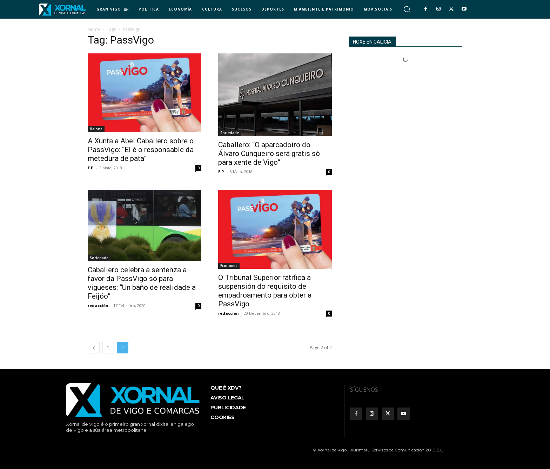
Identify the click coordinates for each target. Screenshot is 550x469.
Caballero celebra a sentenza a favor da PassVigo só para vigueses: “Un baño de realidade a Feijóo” (142, 283)
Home (94, 29)
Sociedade (229, 132)
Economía (228, 265)
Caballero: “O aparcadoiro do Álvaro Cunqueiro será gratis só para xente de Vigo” (269, 154)
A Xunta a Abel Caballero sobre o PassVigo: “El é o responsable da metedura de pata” (141, 150)
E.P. (91, 167)
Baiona (96, 128)
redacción (98, 305)
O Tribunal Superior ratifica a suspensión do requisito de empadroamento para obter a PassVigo (264, 290)
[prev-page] (94, 347)
